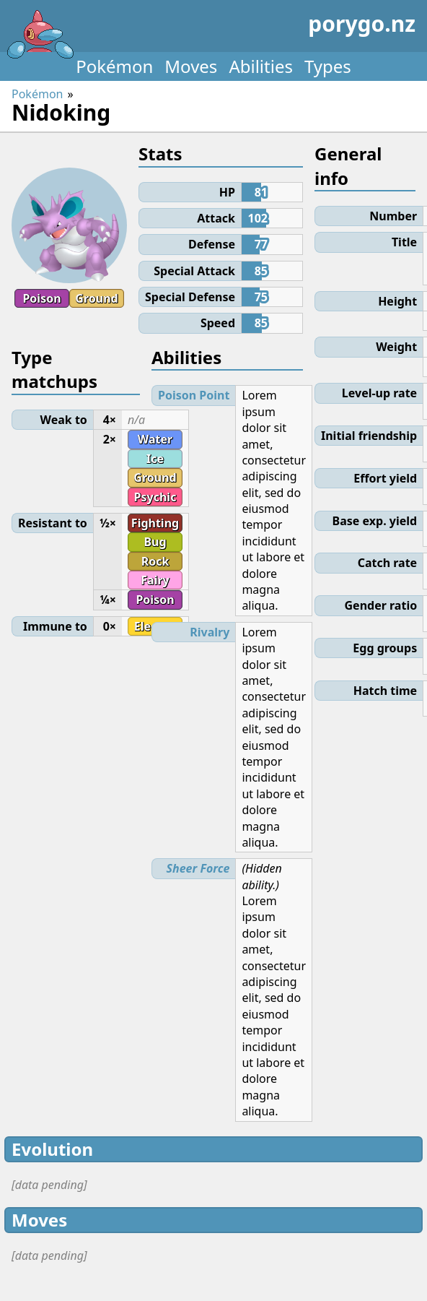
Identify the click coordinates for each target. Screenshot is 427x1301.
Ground (96, 298)
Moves (190, 66)
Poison (41, 298)
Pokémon (114, 66)
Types (327, 66)
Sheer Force (198, 868)
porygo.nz (210, 29)
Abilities (261, 66)
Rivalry (209, 632)
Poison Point (193, 395)
